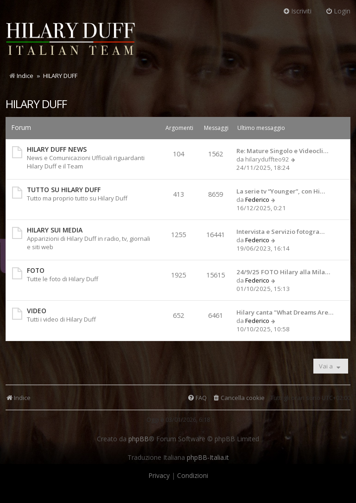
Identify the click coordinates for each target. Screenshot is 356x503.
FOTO (35, 270)
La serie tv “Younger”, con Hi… (280, 191)
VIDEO (36, 310)
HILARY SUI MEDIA (55, 230)
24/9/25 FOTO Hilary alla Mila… (283, 272)
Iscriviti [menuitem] (297, 10)
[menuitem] (238, 398)
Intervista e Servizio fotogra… (280, 231)
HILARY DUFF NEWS (57, 149)
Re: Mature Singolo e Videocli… (282, 151)
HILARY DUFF (36, 103)
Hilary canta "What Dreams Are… (284, 312)
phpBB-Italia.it (208, 457)
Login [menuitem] (337, 10)
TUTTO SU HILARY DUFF (64, 189)
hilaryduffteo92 (267, 159)
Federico (257, 199)
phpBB (138, 439)
